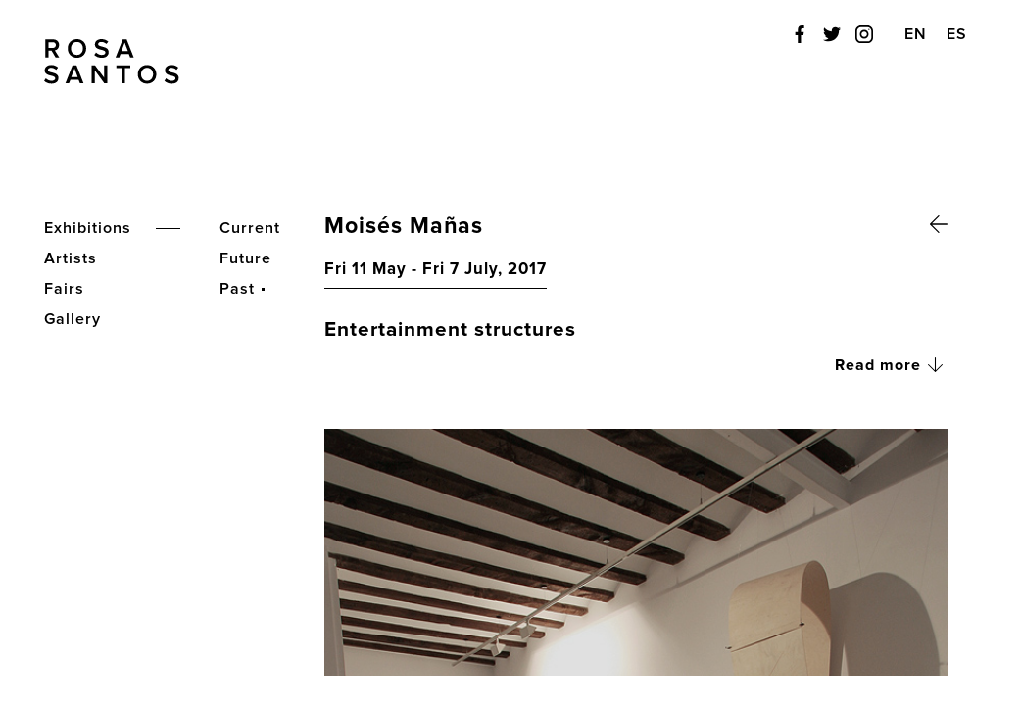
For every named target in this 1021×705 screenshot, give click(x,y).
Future (245, 258)
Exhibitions (87, 228)
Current (249, 228)
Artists (70, 258)
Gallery (72, 319)
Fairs (64, 289)
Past (237, 289)
